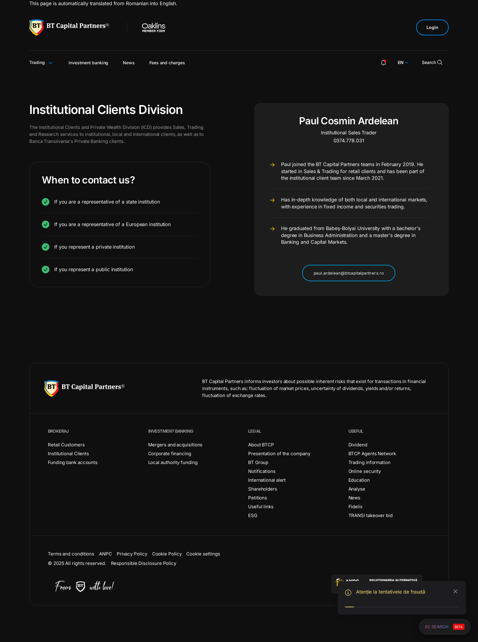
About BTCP (261, 445)
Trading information (369, 462)
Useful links (260, 506)
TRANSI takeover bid (370, 515)
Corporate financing (169, 453)
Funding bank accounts (73, 462)
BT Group (258, 462)
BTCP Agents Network (372, 453)
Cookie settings (203, 553)
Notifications (262, 471)
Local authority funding (173, 462)
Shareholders (262, 489)
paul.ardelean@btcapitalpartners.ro (349, 273)
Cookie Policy (167, 554)
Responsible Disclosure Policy (143, 563)
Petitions (257, 498)
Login (432, 27)
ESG (252, 515)
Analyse (356, 489)
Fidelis (355, 506)
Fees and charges (167, 62)
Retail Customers (66, 445)
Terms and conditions (71, 554)
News (129, 62)
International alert (267, 480)
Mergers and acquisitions (175, 445)
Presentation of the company (279, 453)
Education (359, 480)
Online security (364, 471)
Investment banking (88, 62)
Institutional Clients (68, 453)
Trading (41, 62)
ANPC (105, 554)
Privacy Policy (132, 554)
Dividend (357, 445)
